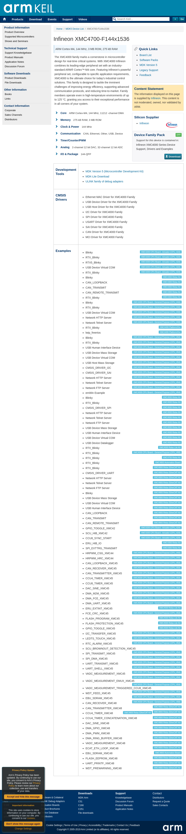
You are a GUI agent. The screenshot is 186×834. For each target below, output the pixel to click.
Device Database (49, 812)
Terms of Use (70, 825)
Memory (66, 119)
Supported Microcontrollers (19, 36)
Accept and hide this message (23, 796)
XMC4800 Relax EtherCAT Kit (167, 467)
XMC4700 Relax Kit (171, 457)
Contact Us (122, 825)
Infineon (144, 123)
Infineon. (156, 98)
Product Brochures (50, 809)
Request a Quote (161, 801)
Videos (82, 19)
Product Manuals (14, 57)
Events (52, 19)
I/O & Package (69, 154)
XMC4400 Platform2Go (170, 327)
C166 (81, 805)
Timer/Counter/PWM (73, 140)
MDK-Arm (83, 797)
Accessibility (94, 825)
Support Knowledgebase (18, 52)
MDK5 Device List (75, 29)
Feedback (145, 75)
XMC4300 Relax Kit (171, 277)
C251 (81, 809)
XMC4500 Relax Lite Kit (169, 447)
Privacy (83, 825)
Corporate (10, 110)
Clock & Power (70, 126)
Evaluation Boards (50, 805)
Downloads (85, 793)
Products (17, 19)
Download (35, 19)
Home (59, 29)
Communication (71, 133)
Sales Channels (13, 114)
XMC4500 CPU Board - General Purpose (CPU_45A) (156, 337)
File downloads (85, 813)
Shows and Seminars (16, 41)
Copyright (62, 829)
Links (7, 98)
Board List (145, 55)
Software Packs (149, 60)
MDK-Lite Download (97, 176)
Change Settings (23, 828)
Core (64, 113)
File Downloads (13, 82)
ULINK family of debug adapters (104, 181)
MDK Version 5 (148, 64)
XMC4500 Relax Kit (171, 397)
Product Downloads (15, 78)
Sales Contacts (160, 805)
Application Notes (14, 61)
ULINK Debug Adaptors (53, 801)
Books (8, 94)
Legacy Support (149, 70)
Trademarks (109, 825)
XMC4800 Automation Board (167, 462)
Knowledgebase (123, 797)
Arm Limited (87, 829)
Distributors (11, 119)
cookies (31, 818)
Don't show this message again (23, 824)
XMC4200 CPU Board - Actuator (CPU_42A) (160, 252)
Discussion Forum (14, 66)
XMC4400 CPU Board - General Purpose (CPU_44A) (156, 302)
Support (67, 19)
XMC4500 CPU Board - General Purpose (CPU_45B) (156, 452)
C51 (80, 801)
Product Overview (14, 32)
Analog (65, 147)
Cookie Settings (54, 825)
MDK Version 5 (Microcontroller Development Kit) (114, 171)
